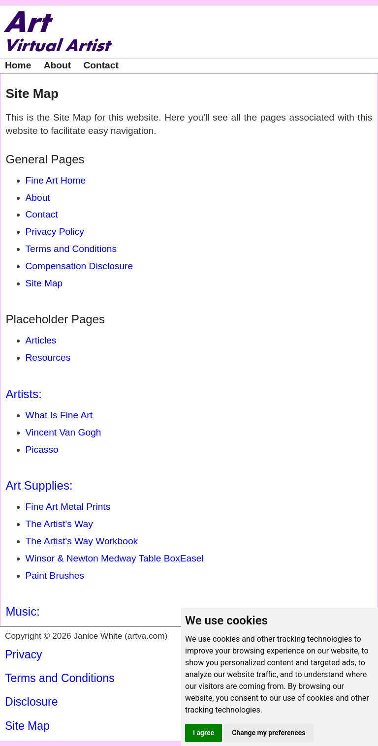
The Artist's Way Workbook (82, 541)
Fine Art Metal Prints (68, 506)
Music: (23, 611)
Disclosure (31, 701)
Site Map (32, 93)
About (57, 65)
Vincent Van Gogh (63, 432)
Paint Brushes (55, 575)
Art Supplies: (39, 485)
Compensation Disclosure (79, 266)
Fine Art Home (56, 180)
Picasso (42, 449)
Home (18, 65)
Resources (48, 357)
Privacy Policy (55, 231)
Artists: (24, 394)
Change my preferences (268, 733)
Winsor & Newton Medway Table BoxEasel (115, 558)
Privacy (23, 654)
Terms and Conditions (71, 249)
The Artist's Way (59, 524)
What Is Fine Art (59, 415)
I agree (203, 733)
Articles (41, 340)
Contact (100, 65)
